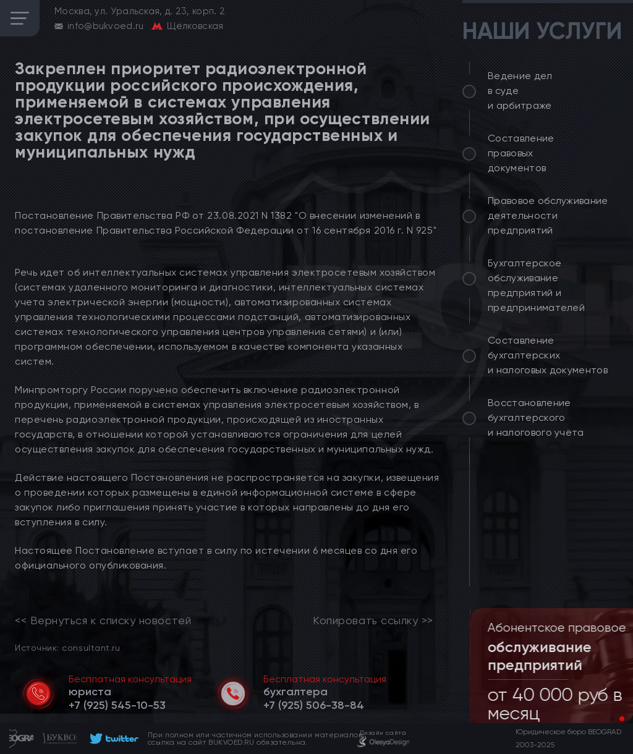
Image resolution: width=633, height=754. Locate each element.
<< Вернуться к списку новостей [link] (103, 620)
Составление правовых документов (521, 153)
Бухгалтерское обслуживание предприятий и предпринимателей (536, 285)
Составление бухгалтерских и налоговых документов (548, 355)
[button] (612, 718)
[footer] (112, 738)
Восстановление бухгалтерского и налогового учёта (536, 417)
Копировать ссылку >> (373, 620)
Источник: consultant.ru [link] (67, 647)
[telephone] (117, 705)
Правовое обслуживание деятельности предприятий (548, 215)
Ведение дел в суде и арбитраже (520, 90)
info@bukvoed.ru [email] (105, 26)
